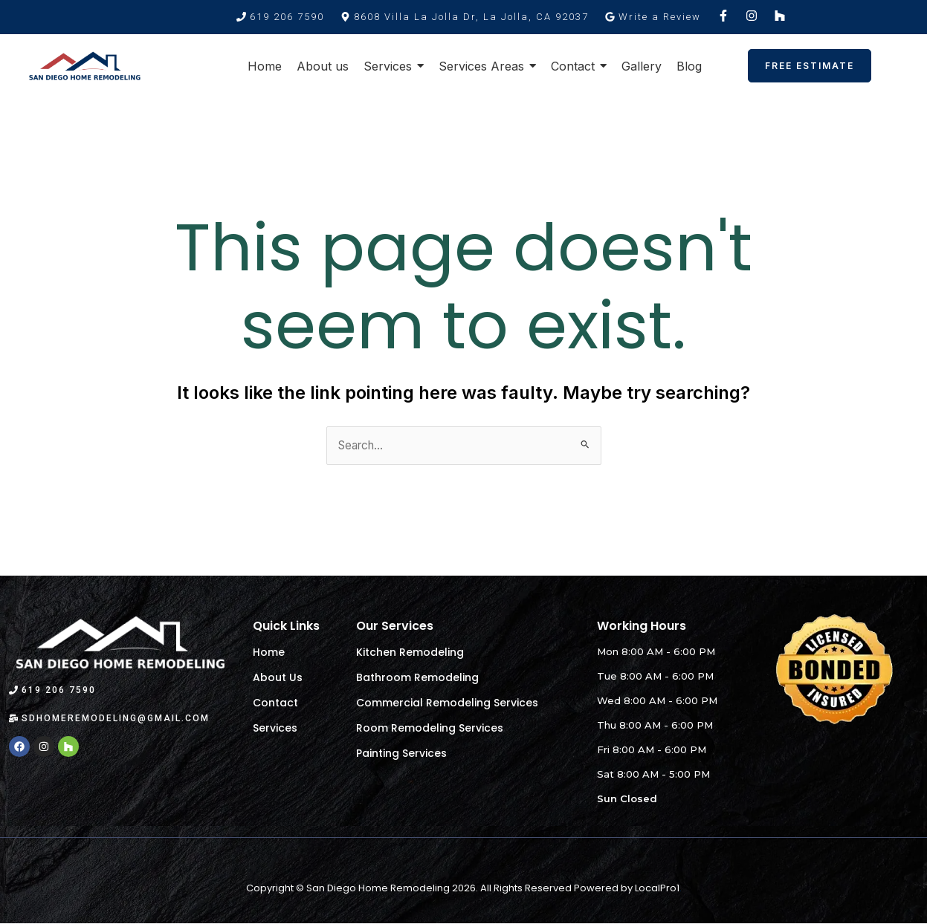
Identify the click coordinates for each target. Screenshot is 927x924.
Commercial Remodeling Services (447, 703)
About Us (278, 678)
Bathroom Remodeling (417, 678)
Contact (275, 703)
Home (269, 652)
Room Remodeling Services (429, 728)
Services (275, 728)
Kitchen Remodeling (410, 652)
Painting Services (401, 753)
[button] (465, 16)
